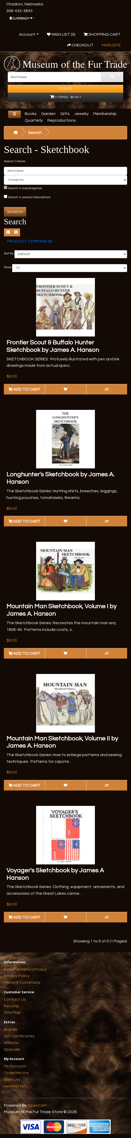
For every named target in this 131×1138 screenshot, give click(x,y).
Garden (48, 114)
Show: (8, 267)
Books (31, 114)
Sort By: (9, 253)
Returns (11, 1006)
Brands (10, 1029)
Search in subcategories (23, 188)
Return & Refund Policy (25, 969)
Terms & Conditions (22, 982)
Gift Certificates (19, 1036)
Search (35, 132)
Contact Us (15, 999)
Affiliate (11, 1043)
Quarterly (34, 120)
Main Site (111, 45)
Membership (105, 114)
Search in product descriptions (27, 197)
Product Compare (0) (29, 241)
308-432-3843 (19, 11)
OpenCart (37, 1105)
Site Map (12, 1012)
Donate (65, 88)
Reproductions (61, 120)
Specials (12, 1049)
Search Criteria (14, 161)
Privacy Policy (16, 976)
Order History (16, 1073)
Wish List (12, 1079)
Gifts (65, 114)
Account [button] (27, 34)
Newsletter (14, 1086)
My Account (15, 1066)
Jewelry (81, 114)
